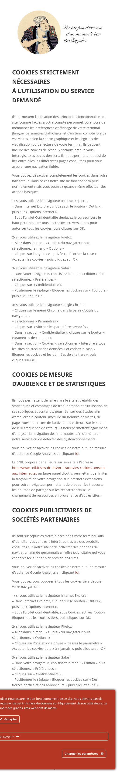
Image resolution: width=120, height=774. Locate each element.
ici (77, 453)
